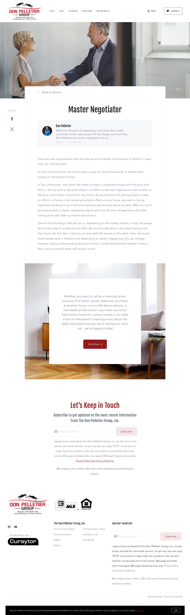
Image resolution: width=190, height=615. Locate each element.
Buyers (57, 539)
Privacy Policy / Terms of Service (165, 596)
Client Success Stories (64, 528)
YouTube (87, 11)
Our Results (88, 539)
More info (140, 610)
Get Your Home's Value (94, 528)
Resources (103, 11)
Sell (52, 11)
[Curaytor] (23, 544)
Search (73, 11)
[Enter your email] (87, 431)
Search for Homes (62, 534)
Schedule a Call (90, 534)
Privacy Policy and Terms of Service (95, 460)
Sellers (57, 545)
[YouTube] (15, 527)
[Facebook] (9, 527)
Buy (62, 11)
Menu (151, 11)
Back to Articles (51, 92)
